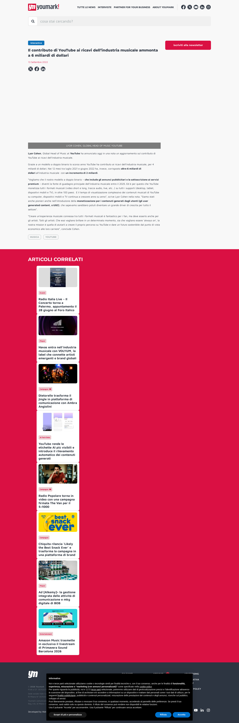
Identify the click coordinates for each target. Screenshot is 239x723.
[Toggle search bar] (33, 21)
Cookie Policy (192, 689)
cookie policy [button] (146, 686)
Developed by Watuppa (39, 711)
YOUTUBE (50, 237)
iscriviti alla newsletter (188, 45)
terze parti (96, 689)
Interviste (104, 7)
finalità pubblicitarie (66, 695)
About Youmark (163, 7)
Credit (188, 694)
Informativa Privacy (191, 681)
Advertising (191, 673)
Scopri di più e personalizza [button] (68, 714)
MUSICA (34, 237)
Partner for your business (132, 7)
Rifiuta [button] (163, 714)
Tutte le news (86, 7)
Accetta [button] (181, 714)
